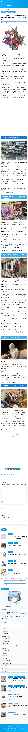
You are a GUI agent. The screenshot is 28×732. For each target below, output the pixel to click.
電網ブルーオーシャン (14, 6)
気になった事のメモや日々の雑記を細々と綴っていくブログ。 (14, 728)
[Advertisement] (14, 120)
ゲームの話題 (4, 474)
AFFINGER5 (21, 730)
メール (3, 506)
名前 (2, 501)
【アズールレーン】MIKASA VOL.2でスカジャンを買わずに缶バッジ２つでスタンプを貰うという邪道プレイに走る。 (15, 580)
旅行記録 (8, 474)
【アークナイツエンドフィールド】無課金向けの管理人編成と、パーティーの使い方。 (17, 679)
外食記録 (12, 474)
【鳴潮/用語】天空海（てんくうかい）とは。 (17, 563)
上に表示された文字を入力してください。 (9, 517)
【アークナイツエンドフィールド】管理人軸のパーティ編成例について (17, 688)
